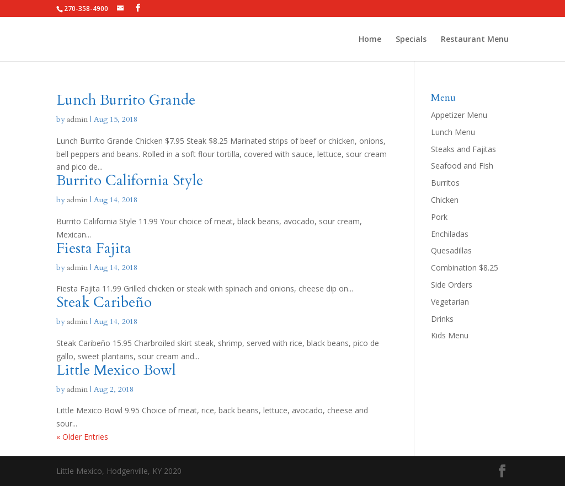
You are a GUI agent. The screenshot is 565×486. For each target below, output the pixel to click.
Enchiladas (449, 234)
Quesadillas (451, 250)
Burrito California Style (129, 180)
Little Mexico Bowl (116, 370)
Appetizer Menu (459, 115)
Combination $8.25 (464, 267)
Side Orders (451, 284)
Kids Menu (449, 335)
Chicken (445, 200)
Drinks (442, 319)
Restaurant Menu (475, 39)
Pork (439, 217)
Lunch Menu (453, 132)
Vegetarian (450, 301)
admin (77, 119)
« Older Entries (82, 436)
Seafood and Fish (462, 165)
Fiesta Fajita (93, 248)
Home (370, 39)
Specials (411, 39)
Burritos (445, 182)
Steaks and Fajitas (463, 149)
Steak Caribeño (104, 302)
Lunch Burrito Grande (125, 100)
